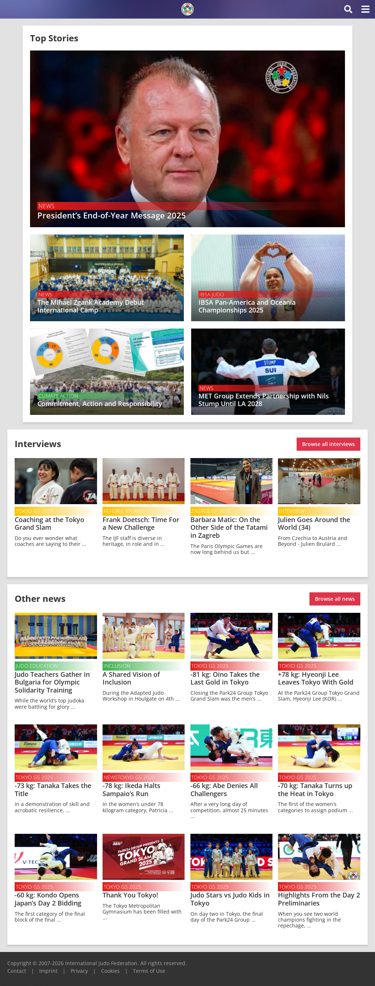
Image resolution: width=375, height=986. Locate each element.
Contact (16, 969)
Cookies (110, 969)
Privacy (79, 969)
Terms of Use (149, 969)
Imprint (48, 969)
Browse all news (335, 597)
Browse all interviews (328, 443)
